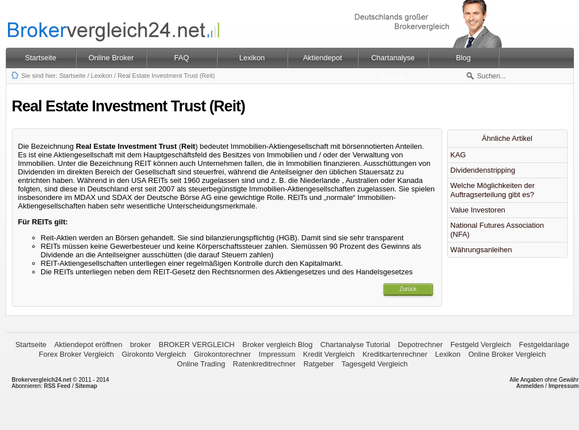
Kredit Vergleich (329, 354)
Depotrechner (420, 344)
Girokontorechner (222, 354)
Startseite (40, 57)
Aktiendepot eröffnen (88, 344)
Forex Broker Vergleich (76, 354)
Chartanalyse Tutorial (355, 344)
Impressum (277, 354)
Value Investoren (478, 210)
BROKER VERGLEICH (197, 344)
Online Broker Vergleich (507, 354)
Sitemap (86, 386)
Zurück (408, 289)
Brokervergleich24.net (42, 380)
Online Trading (201, 364)
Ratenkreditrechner (264, 364)
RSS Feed (57, 386)
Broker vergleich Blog (278, 344)
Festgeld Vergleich (481, 344)
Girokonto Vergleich (154, 354)
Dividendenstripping (483, 170)
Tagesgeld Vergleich (374, 364)
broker (140, 344)
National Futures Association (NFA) (497, 230)
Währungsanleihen (481, 249)
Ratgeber (318, 364)
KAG (458, 155)
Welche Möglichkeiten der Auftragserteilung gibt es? (493, 190)
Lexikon (102, 75)
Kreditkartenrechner (395, 354)
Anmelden (529, 386)
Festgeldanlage (544, 344)
